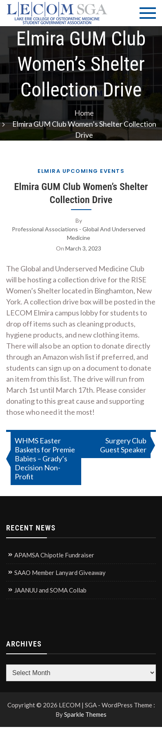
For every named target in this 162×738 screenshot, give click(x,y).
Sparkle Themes (85, 714)
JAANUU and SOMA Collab (50, 590)
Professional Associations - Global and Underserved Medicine (78, 233)
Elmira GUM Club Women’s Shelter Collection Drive (81, 193)
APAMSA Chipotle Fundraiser (54, 555)
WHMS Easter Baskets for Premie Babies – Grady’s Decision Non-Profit (45, 458)
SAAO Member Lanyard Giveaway (60, 572)
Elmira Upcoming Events (81, 171)
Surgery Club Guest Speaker (123, 445)
